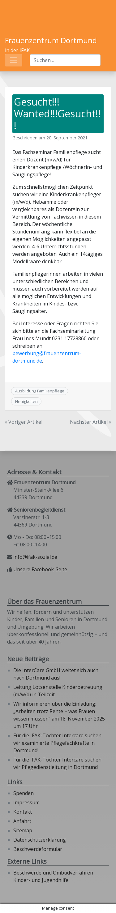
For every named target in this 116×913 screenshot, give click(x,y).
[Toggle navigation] (13, 60)
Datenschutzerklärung (39, 839)
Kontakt (22, 811)
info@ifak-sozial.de (35, 557)
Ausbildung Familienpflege (39, 391)
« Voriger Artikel (23, 421)
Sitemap (22, 830)
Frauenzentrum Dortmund (51, 40)
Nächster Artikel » (90, 421)
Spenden (23, 793)
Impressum (26, 802)
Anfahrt (22, 821)
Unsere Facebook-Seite (40, 569)
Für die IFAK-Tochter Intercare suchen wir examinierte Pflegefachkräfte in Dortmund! (57, 743)
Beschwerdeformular (37, 849)
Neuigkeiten (26, 401)
